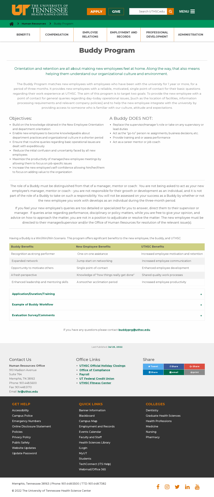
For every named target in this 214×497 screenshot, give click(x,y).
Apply (96, 12)
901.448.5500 (70, 483)
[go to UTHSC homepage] (10, 23)
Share (177, 367)
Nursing (151, 431)
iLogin (83, 448)
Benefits (23, 34)
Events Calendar (90, 431)
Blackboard (87, 415)
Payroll (84, 374)
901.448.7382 (97, 483)
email (174, 372)
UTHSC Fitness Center (95, 383)
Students (85, 458)
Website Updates (24, 448)
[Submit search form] (170, 11)
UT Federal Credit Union (96, 378)
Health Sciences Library (94, 442)
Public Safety (21, 442)
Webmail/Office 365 (92, 469)
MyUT (83, 453)
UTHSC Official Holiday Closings (102, 365)
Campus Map (88, 421)
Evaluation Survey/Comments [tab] (33, 315)
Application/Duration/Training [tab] (33, 294)
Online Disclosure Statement (31, 426)
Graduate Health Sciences (163, 415)
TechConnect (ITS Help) (95, 464)
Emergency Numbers (26, 421)
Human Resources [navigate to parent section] (34, 23)
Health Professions (159, 421)
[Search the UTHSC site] (148, 11)
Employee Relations (90, 34)
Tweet (155, 367)
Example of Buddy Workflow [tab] (32, 304)
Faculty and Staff (90, 437)
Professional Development (157, 34)
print (195, 372)
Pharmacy (153, 437)
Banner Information (92, 410)
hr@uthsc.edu (28, 391)
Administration (190, 34)
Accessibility (20, 410)
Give (116, 12)
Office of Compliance (94, 370)
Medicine (152, 426)
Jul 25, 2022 (115, 347)
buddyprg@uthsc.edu (134, 329)
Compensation (56, 34)
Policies (17, 431)
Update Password (24, 453)
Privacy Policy (21, 437)
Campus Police (22, 415)
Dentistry (152, 410)
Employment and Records (123, 34)
